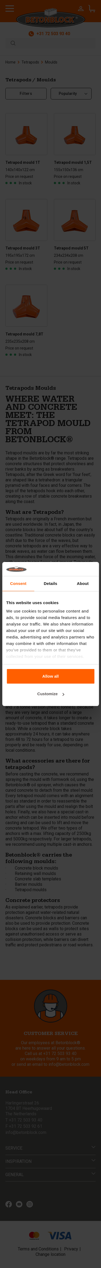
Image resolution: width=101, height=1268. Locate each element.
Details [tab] (50, 583)
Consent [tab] (18, 583)
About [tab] (83, 583)
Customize (50, 693)
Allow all (50, 676)
